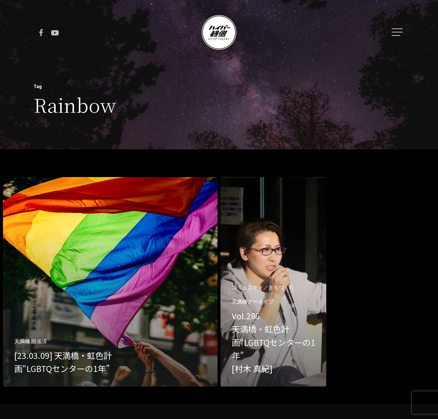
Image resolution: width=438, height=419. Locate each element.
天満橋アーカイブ (253, 302)
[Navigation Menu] (398, 32)
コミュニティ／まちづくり (263, 288)
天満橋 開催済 (30, 341)
